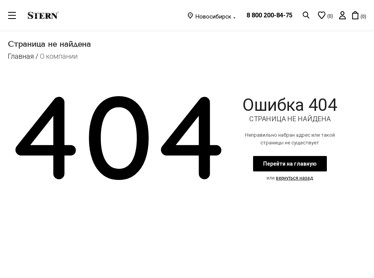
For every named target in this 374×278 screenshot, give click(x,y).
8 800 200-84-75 (269, 15)
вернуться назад (294, 178)
